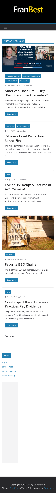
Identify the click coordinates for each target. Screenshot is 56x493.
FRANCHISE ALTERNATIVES (31, 76)
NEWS (8, 175)
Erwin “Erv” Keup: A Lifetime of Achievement (28, 187)
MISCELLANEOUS (11, 81)
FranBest (29, 86)
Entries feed (7, 366)
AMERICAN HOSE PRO (13, 76)
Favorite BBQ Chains (20, 264)
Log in (5, 362)
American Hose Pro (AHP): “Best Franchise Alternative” (26, 93)
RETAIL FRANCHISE (23, 126)
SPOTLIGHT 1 (24, 81)
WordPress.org (8, 375)
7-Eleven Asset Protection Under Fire (24, 138)
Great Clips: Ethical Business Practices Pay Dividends (26, 304)
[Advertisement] (10, 422)
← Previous (8, 336)
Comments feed (9, 371)
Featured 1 (10, 126)
